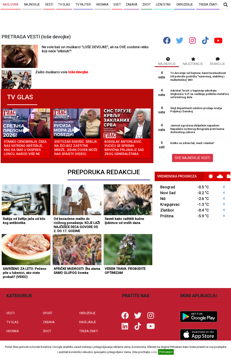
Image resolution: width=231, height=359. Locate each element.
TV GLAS (12, 322)
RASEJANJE (87, 322)
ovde (154, 352)
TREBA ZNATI (88, 331)
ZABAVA (49, 322)
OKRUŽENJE (87, 313)
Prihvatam (166, 352)
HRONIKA (12, 331)
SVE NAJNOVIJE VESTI (192, 158)
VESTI (10, 313)
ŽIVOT (47, 331)
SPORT (48, 313)
